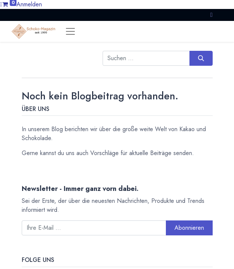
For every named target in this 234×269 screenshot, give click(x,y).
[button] (211, 14)
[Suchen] (200, 58)
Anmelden (29, 4)
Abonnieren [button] (189, 227)
